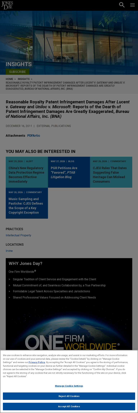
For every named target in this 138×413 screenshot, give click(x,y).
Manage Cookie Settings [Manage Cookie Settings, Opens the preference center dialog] (69, 387)
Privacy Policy (37, 364)
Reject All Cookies (69, 397)
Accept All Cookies (69, 408)
